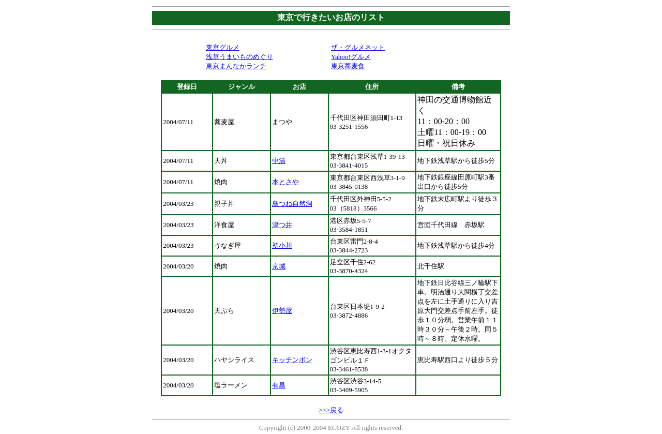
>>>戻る (331, 410)
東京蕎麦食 (348, 66)
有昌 (278, 385)
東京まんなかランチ (236, 66)
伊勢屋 (282, 311)
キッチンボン (292, 360)
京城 (278, 266)
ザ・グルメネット (358, 47)
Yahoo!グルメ (351, 57)
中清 (278, 160)
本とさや (285, 182)
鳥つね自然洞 (292, 203)
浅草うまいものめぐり (239, 57)
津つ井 (282, 225)
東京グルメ (222, 47)
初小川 (282, 245)
